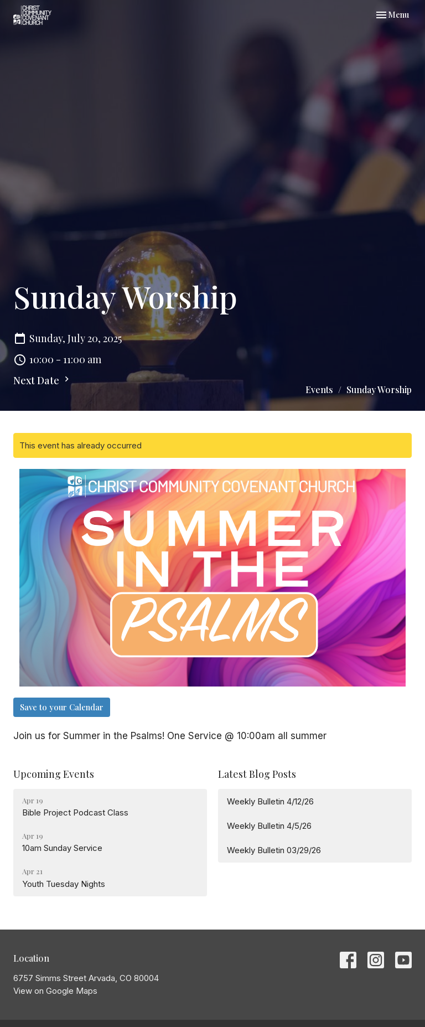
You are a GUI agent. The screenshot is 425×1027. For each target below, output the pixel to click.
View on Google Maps (55, 990)
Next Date (42, 380)
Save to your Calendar (61, 707)
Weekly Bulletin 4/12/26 (270, 801)
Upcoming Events (53, 774)
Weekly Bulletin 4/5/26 (269, 825)
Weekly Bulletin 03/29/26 (274, 850)
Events (319, 389)
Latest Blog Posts (257, 774)
